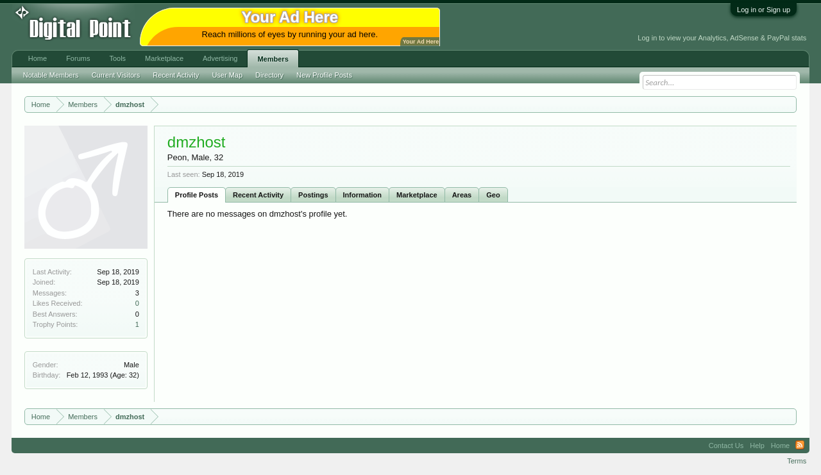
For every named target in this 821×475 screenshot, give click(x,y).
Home (37, 58)
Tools (117, 58)
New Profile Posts (324, 75)
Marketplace (416, 195)
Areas (462, 195)
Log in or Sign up (763, 9)
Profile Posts (196, 195)
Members (272, 59)
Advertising (220, 58)
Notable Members (51, 75)
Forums (78, 58)
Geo (493, 195)
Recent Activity (258, 195)
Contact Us (726, 445)
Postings (313, 195)
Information (362, 195)
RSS (800, 445)
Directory (269, 75)
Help (757, 445)
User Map (227, 75)
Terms (796, 461)
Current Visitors (116, 75)
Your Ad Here (421, 41)
